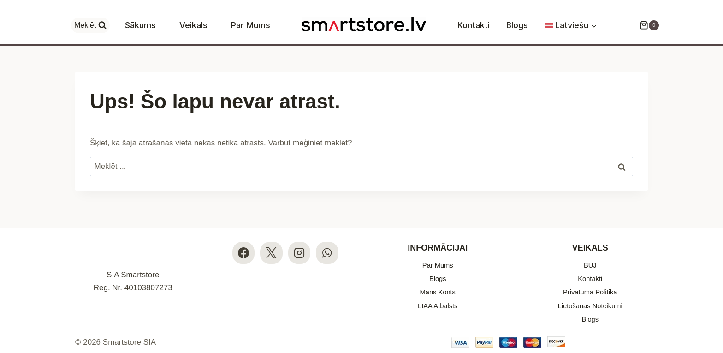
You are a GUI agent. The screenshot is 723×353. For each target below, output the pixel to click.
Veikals (193, 25)
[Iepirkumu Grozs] (644, 25)
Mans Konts (437, 286)
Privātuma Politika (590, 286)
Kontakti (473, 25)
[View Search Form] (90, 25)
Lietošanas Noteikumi (590, 302)
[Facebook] (242, 242)
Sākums (140, 25)
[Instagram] (299, 242)
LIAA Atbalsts (438, 302)
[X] (271, 242)
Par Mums (250, 25)
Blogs (517, 25)
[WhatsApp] (328, 242)
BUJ (590, 255)
